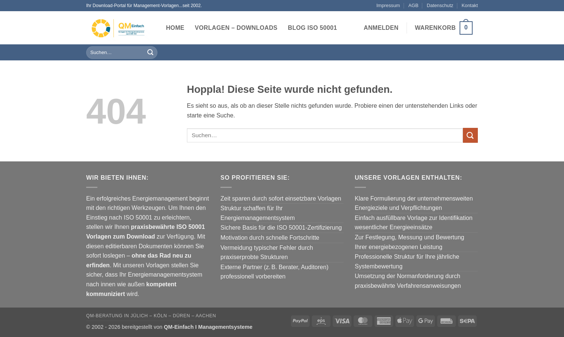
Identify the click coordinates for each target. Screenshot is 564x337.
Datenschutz (440, 5)
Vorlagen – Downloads (236, 28)
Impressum (388, 5)
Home (175, 28)
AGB (413, 5)
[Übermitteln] (150, 52)
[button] (381, 28)
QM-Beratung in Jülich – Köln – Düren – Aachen (151, 315)
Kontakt (470, 5)
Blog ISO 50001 (312, 28)
